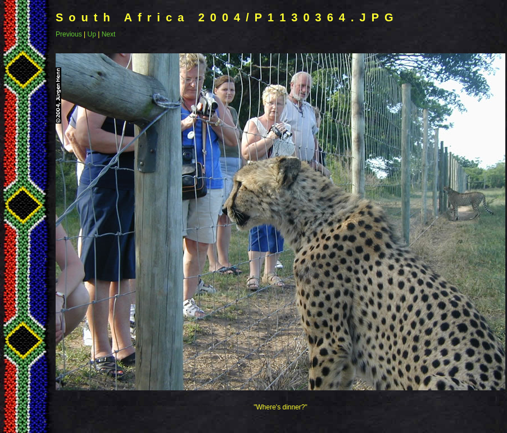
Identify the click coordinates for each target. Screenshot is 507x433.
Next (109, 34)
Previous (69, 34)
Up (91, 34)
